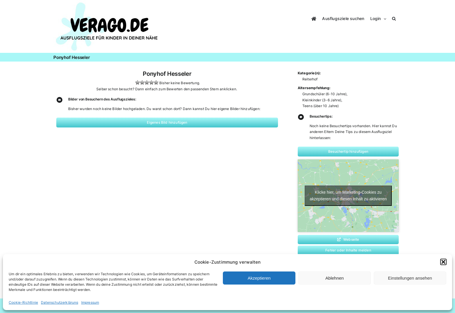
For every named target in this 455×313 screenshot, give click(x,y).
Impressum (90, 302)
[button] (443, 262)
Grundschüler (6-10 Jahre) (324, 94)
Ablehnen (334, 278)
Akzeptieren (259, 278)
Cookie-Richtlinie (23, 302)
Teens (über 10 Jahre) (320, 106)
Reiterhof (310, 79)
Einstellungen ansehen (410, 278)
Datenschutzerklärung (59, 302)
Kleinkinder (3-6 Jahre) (321, 100)
